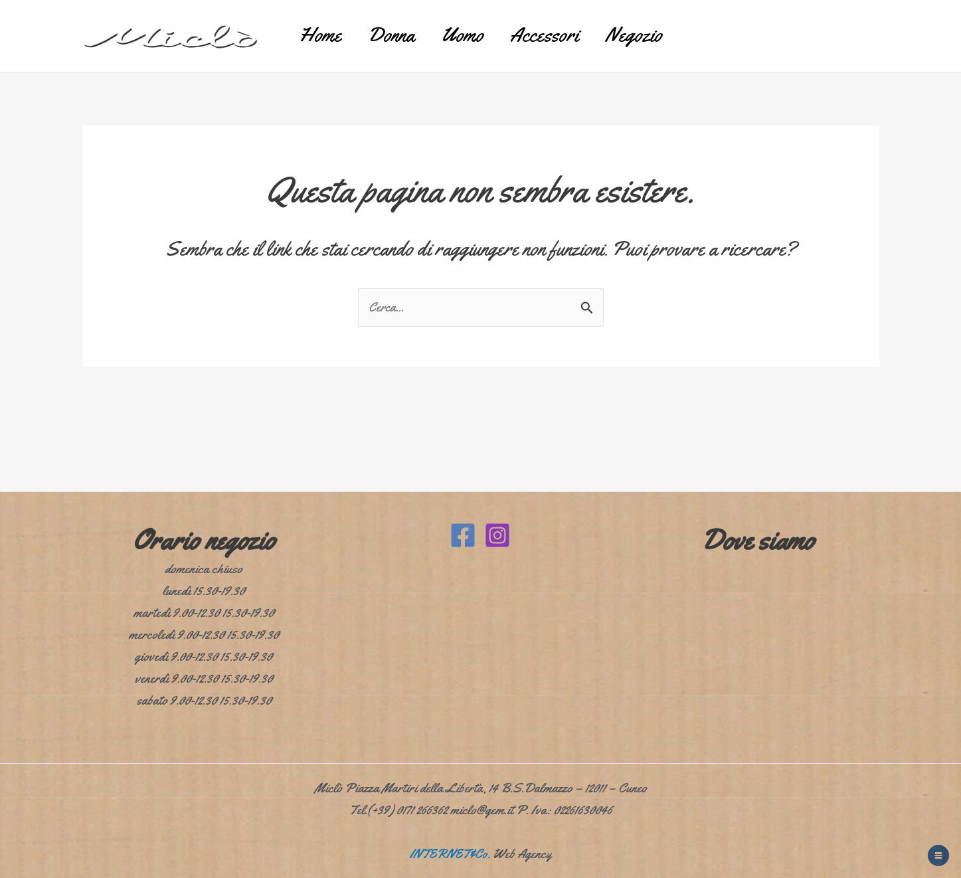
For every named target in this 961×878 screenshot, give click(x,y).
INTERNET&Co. (450, 853)
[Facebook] (463, 535)
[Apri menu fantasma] (938, 855)
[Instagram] (497, 535)
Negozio (660, 30)
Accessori (557, 30)
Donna (378, 30)
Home (293, 30)
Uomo (462, 30)
